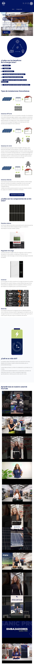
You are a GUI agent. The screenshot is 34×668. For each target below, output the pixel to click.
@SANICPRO (17, 533)
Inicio (13, 9)
